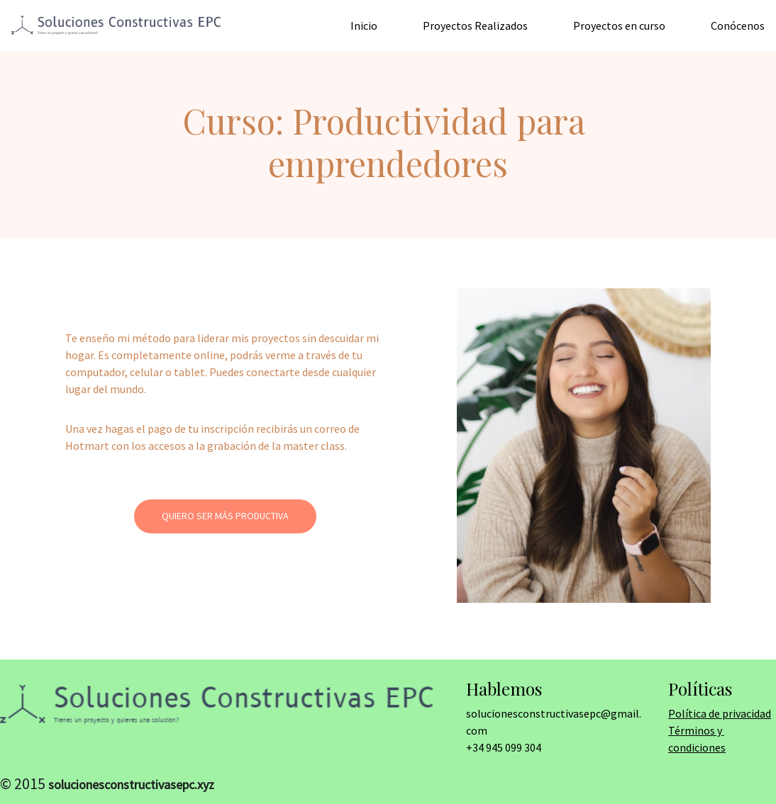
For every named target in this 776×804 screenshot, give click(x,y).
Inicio (363, 25)
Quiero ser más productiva (225, 515)
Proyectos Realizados (475, 25)
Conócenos (738, 25)
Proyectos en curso (619, 25)
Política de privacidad (719, 713)
